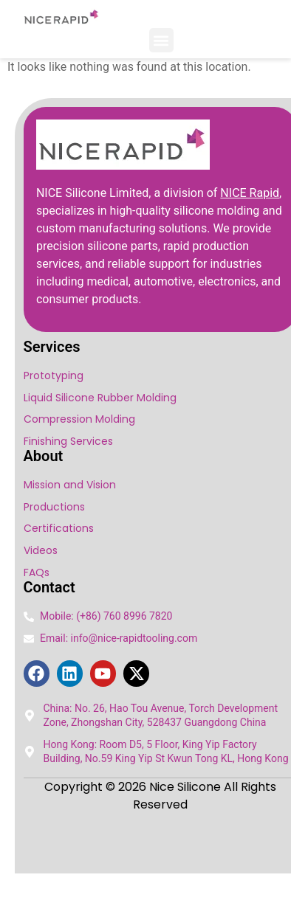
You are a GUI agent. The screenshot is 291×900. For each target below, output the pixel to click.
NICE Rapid (249, 193)
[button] (161, 40)
